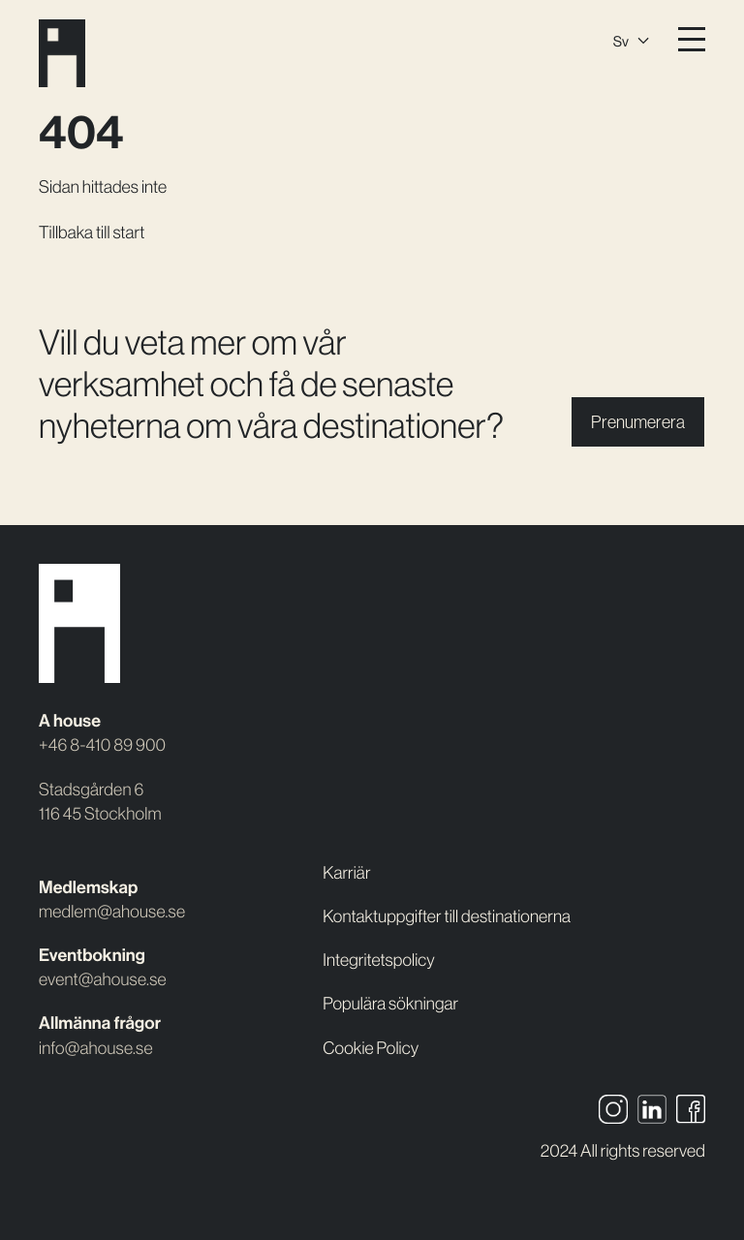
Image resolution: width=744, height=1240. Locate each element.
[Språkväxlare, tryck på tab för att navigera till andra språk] (631, 38)
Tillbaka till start (92, 232)
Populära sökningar (390, 1003)
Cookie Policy (370, 1048)
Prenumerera (638, 422)
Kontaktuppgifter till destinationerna (447, 916)
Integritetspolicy (379, 959)
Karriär (346, 872)
